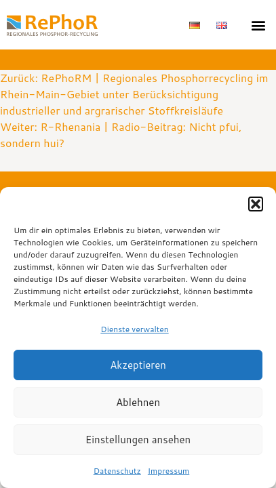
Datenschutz (117, 470)
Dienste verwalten (134, 329)
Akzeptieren (138, 365)
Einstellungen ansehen (138, 439)
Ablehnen (138, 402)
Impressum (168, 470)
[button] (255, 204)
